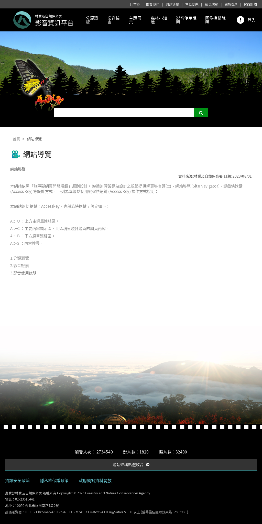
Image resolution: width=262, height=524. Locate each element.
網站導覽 (172, 4)
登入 (251, 20)
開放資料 (231, 4)
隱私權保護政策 (54, 480)
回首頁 (135, 4)
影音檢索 (113, 20)
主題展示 (135, 20)
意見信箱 (211, 4)
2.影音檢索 (19, 265)
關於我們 (152, 4)
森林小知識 (159, 20)
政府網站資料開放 (95, 480)
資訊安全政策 (17, 480)
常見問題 (192, 4)
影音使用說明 (186, 20)
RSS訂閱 (250, 4)
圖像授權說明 (215, 20)
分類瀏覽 (92, 20)
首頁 (16, 139)
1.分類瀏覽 (19, 258)
